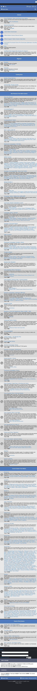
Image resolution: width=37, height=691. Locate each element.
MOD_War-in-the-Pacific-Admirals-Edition (22, 446)
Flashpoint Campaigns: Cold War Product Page (23, 152)
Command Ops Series (20, 615)
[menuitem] (4, 7)
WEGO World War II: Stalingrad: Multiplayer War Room (20, 164)
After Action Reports (29, 102)
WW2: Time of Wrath (13, 570)
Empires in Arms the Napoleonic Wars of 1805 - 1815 (17, 311)
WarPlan (6, 451)
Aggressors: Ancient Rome (15, 484)
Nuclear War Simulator (10, 262)
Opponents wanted (18, 300)
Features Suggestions (22, 218)
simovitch (17, 388)
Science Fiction (8, 586)
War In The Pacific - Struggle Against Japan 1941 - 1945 (19, 568)
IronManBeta (32, 378)
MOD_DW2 (11, 190)
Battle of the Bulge (23, 552)
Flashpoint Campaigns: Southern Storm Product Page (25, 248)
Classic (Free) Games (19, 621)
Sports (5, 599)
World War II (7, 546)
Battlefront (21, 551)
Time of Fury (18, 566)
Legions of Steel (13, 591)
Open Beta (12, 299)
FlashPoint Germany (21, 578)
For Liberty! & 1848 (16, 507)
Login (1, 649)
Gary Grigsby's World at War (10, 612)
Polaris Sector (28, 591)
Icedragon (7, 674)
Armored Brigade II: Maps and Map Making (25, 115)
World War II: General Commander (22, 569)
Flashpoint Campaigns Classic (11, 370)
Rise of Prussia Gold (18, 508)
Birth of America (13, 506)
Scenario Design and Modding (20, 139)
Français (6, 68)
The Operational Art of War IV (11, 424)
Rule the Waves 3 (8, 97)
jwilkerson (11, 137)
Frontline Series (23, 557)
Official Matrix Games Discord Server (13, 35)
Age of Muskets (8, 501)
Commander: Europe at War (11, 84)
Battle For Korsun (29, 551)
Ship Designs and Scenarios (28, 103)
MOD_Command (12, 207)
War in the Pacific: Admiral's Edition (13, 439)
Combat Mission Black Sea (27, 125)
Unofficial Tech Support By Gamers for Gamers (16, 51)
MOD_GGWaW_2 (13, 288)
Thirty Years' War (22, 497)
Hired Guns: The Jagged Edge (27, 579)
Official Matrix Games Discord (17, 140)
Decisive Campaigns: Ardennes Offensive (14, 292)
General (19, 15)
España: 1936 (15, 557)
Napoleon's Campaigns (11, 520)
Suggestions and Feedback (24, 257)
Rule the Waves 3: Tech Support (16, 102)
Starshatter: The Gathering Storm (11, 613)
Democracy (12, 578)
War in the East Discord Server (16, 409)
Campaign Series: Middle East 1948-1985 (14, 196)
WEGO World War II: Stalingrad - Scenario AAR (24, 166)
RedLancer (17, 420)
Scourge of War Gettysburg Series (27, 531)
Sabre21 (17, 408)
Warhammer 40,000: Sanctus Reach (18, 595)
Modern (6, 574)
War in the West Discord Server (16, 421)
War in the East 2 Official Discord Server (18, 275)
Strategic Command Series (11, 223)
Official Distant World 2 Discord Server (28, 192)
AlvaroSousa (11, 308)
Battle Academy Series (13, 551)
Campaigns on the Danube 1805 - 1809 (18, 517)
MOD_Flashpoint (12, 149)
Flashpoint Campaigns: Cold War (12, 144)
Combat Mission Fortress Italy (18, 124)
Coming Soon (19, 74)
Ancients (6, 480)
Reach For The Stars (31, 612)
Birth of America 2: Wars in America (26, 506)
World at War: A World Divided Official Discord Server (20, 289)
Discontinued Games (9, 606)
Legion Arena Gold (19, 485)
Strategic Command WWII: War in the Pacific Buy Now (16, 177)
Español (6, 62)
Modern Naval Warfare (10, 78)
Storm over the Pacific (14, 565)
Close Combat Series (9, 341)
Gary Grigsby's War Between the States (27, 530)
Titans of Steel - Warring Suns (11, 636)
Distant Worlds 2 (8, 182)
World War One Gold (15, 542)
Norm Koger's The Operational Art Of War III (23, 561)
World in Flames (8, 458)
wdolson (11, 446)
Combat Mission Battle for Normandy (17, 123)
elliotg (15, 366)
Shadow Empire (8, 252)
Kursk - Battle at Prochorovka (26, 559)
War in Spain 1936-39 (9, 130)
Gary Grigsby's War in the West (12, 412)
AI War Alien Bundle (14, 590)
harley (21, 388)
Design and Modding (16, 103)
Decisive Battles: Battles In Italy (22, 555)
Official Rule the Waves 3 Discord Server (27, 104)
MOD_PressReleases (13, 21)
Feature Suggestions (13, 176)
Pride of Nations (27, 508)
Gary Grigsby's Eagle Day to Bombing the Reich (16, 383)
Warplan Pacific (8, 303)
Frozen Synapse (30, 578)
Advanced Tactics (13, 539)
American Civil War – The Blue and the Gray (19, 527)
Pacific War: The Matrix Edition (12, 624)
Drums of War (30, 475)
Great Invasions (15, 496)
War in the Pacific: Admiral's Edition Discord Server (20, 447)
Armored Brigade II (9, 109)
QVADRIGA (25, 487)
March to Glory (26, 519)
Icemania (11, 366)
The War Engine (8, 630)
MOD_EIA (11, 316)
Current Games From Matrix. (19, 468)
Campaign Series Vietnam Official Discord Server (19, 220)
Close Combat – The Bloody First (12, 336)
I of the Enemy (21, 612)
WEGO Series (7, 157)
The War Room (30, 138)
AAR (18, 256)
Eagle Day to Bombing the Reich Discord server (19, 389)
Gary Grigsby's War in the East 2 (12, 269)
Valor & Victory (8, 234)
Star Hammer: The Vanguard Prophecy (24, 592)
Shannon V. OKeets (13, 464)
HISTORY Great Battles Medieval (27, 496)
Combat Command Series (10, 554)
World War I (7, 535)
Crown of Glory (15, 518)
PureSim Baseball (24, 602)
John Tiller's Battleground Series (11, 531)
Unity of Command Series (18, 567)
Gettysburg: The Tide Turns (15, 532)
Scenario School (8, 151)
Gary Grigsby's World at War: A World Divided (15, 279)
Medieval (6, 490)
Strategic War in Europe (26, 565)
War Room (23, 256)
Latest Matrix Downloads (10, 31)
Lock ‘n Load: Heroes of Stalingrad (19, 560)
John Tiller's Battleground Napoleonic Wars (20, 519)
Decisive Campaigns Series (11, 345)
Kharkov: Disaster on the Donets (11, 559)
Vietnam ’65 (22, 581)
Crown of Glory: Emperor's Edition (27, 518)
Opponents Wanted (25, 151)
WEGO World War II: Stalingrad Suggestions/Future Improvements (20, 167)
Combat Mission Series (10, 120)
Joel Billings (11, 274)
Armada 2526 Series (24, 590)
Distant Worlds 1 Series (10, 358)
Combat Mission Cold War (14, 125)
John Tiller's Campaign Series (29, 558)
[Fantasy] (6, 472)
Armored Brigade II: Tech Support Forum (23, 114)
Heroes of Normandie (17, 558)
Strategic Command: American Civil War (18, 226)
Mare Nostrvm (21, 486)
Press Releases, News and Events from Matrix (16, 18)
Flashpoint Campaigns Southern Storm (14, 242)
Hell (19, 476)
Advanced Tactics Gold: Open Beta (17, 327)
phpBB (14, 681)
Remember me (24, 657)
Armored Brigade (8, 331)
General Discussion (9, 25)
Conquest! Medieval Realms (15, 495)
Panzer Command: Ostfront (14, 563)
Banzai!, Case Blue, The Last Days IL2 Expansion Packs (21, 610)
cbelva (28, 378)
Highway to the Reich (13, 616)
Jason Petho (11, 199)
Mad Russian (18, 378)
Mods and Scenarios (31, 150)
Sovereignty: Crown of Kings (28, 476)
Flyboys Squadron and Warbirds (25, 539)
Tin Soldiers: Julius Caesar (15, 487)
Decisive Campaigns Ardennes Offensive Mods (21, 298)
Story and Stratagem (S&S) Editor (14, 258)
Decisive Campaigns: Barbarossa (12, 349)
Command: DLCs (13, 208)
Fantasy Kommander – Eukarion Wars (17, 475)
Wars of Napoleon (22, 520)
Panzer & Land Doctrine (26, 563)
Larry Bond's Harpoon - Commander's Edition (22, 580)
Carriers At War (32, 552)
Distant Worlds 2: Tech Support (16, 191)
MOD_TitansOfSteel (13, 639)
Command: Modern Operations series (13, 202)
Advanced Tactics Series (10, 320)
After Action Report (21, 150)
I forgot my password (4, 657)
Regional (19, 58)
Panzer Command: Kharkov (20, 614)
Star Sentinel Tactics (19, 593)
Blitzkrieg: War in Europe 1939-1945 (27, 611)
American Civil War (9, 523)
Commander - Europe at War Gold (24, 554)
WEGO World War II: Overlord (16, 162)
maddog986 (11, 28)
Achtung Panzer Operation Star (16, 550)
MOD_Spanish (12, 64)
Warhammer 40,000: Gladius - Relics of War (21, 594)
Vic (9, 255)
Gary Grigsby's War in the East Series (13, 393)
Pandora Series (21, 591)
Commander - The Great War (19, 543)
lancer (12, 354)
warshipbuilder (26, 388)
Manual (11, 114)
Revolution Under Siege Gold (27, 542)
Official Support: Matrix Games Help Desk (14, 39)
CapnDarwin (6, 379)
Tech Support (12, 138)
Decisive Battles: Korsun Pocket (24, 556)
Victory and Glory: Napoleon (11, 432)
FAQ (5, 46)
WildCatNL (24, 378)
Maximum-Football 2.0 (14, 602)
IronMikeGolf (12, 378)
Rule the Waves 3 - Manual (10, 105)
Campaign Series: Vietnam (11, 212)
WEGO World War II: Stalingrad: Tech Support (25, 163)
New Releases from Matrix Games (19, 93)
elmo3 (20, 408)
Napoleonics (7, 512)
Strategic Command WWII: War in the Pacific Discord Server (19, 178)
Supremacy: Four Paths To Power (27, 613)
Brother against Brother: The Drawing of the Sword (19, 528)
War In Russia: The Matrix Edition (12, 642)
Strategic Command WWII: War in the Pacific (15, 171)
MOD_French (12, 70)
